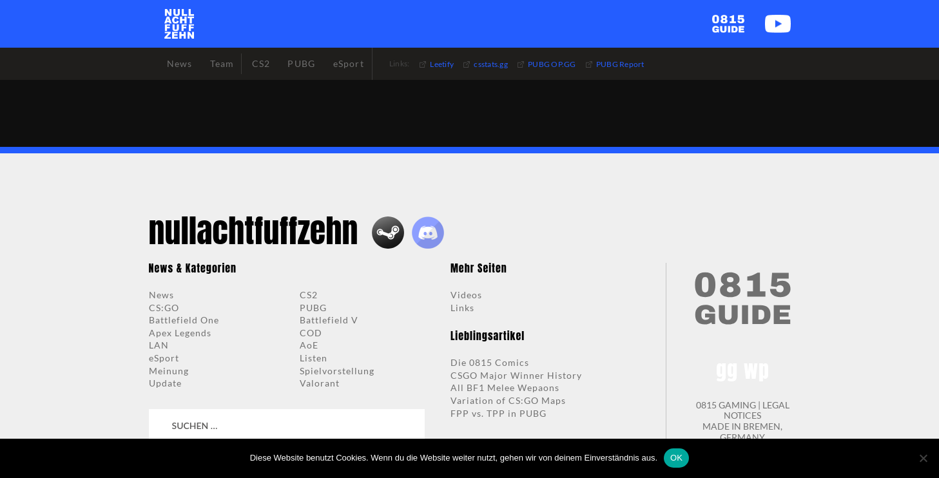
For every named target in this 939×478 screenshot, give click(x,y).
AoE (309, 344)
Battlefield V (329, 319)
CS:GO (164, 307)
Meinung (169, 370)
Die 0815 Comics (489, 362)
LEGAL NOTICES (756, 410)
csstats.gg (491, 64)
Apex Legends (180, 332)
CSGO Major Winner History (516, 375)
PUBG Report (620, 64)
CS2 (309, 294)
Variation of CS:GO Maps (508, 400)
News (161, 294)
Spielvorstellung (337, 370)
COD (311, 332)
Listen (313, 357)
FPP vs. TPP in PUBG (498, 413)
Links (462, 307)
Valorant (320, 383)
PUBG (313, 307)
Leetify (442, 64)
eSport (164, 357)
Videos (466, 294)
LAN (159, 344)
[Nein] (922, 458)
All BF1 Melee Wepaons (504, 387)
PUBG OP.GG (552, 64)
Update (165, 383)
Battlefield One (184, 319)
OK (676, 458)
